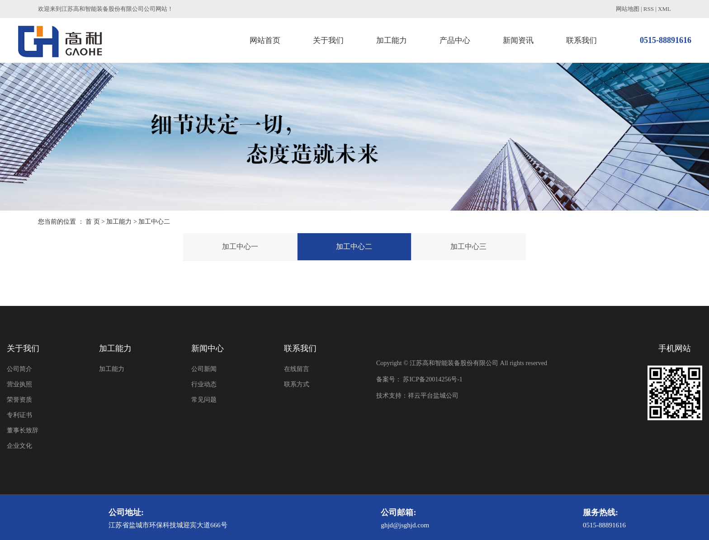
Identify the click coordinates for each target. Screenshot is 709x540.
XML (664, 8)
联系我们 (581, 40)
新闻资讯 (518, 40)
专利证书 (19, 415)
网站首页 (265, 40)
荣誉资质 (19, 399)
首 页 (92, 221)
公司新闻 (204, 369)
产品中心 (455, 40)
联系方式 (296, 384)
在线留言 (296, 369)
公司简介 (19, 369)
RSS (648, 8)
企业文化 (19, 445)
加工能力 (391, 40)
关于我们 (328, 40)
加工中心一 (240, 246)
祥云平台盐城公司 (433, 395)
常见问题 (204, 399)
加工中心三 (468, 246)
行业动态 (204, 384)
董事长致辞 (22, 430)
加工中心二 (354, 246)
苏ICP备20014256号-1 (432, 379)
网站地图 (627, 8)
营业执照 (19, 384)
